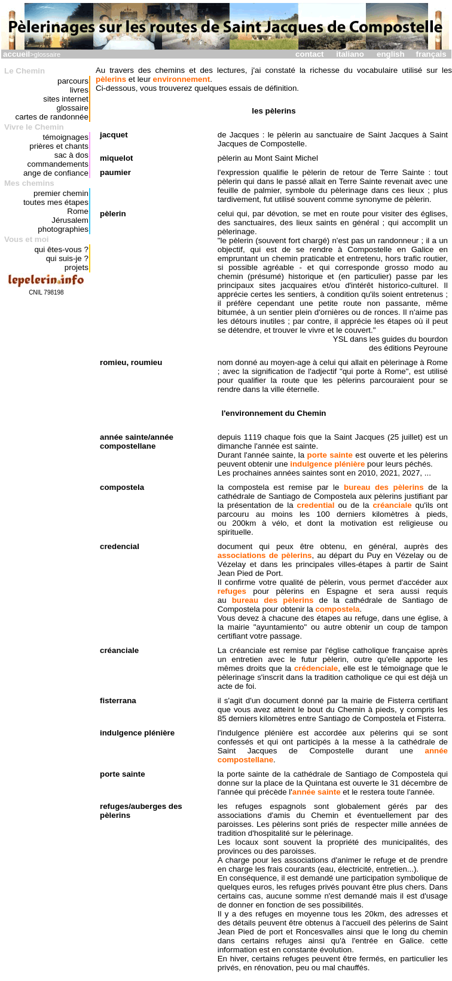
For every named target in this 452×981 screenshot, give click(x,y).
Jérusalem (69, 220)
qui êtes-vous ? (61, 249)
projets (76, 267)
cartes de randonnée (52, 116)
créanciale (391, 505)
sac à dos (71, 155)
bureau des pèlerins (384, 487)
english (391, 54)
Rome (77, 211)
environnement (181, 79)
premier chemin (60, 193)
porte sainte (330, 454)
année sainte (316, 791)
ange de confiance (55, 172)
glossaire (72, 107)
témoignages (65, 137)
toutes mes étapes (55, 202)
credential (316, 505)
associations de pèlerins (265, 555)
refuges (232, 591)
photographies (63, 229)
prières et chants (58, 146)
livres (79, 89)
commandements (58, 164)
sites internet (65, 98)
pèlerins (111, 79)
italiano (350, 54)
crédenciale (316, 668)
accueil (16, 54)
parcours (72, 80)
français (431, 54)
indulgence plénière (327, 463)
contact (309, 54)
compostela (337, 609)
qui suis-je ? (67, 258)
